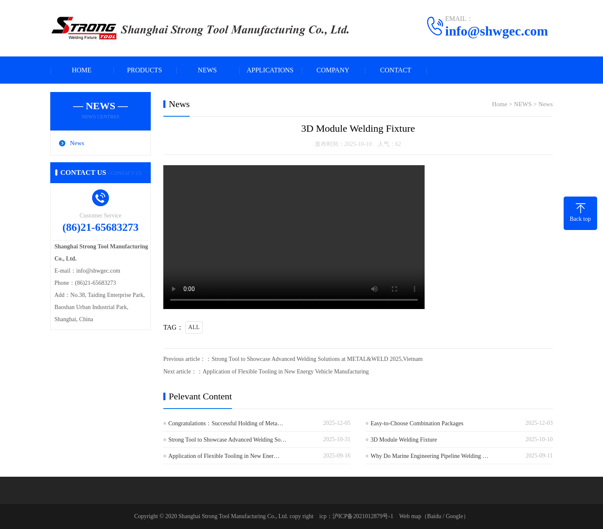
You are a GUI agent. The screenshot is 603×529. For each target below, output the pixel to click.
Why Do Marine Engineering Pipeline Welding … (429, 456)
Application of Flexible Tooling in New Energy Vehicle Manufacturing (286, 371)
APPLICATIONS (270, 70)
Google (454, 516)
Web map (410, 516)
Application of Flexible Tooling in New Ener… (224, 456)
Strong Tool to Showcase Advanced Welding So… (227, 440)
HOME (81, 70)
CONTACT (395, 70)
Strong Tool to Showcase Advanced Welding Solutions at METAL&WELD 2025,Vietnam (317, 359)
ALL (194, 327)
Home (500, 104)
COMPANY (333, 70)
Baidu (434, 516)
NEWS (207, 70)
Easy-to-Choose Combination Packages (417, 423)
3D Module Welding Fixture (404, 440)
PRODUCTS (144, 70)
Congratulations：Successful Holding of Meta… (225, 423)
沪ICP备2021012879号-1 (362, 516)
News (77, 143)
